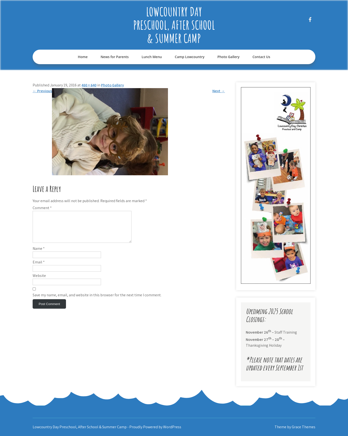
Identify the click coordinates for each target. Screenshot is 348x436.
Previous (42, 90)
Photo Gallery (228, 56)
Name (39, 254)
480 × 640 (88, 85)
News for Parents (115, 56)
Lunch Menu (152, 56)
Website (39, 281)
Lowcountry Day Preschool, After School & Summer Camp (174, 25)
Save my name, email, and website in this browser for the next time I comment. (97, 300)
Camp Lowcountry (189, 56)
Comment (42, 207)
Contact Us (261, 56)
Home (83, 56)
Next (218, 90)
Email (39, 267)
